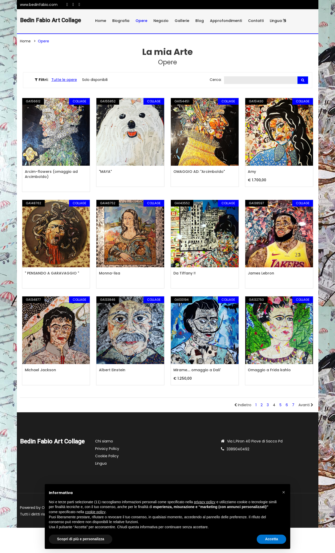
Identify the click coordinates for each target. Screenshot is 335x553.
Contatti (256, 20)
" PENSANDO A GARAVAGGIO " (52, 273)
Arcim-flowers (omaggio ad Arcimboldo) (51, 175)
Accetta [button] (271, 539)
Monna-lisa (109, 273)
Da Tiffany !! (184, 273)
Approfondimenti (226, 20)
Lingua (278, 20)
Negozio (161, 20)
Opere (141, 20)
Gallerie (182, 20)
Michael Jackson (40, 370)
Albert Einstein (112, 370)
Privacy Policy (107, 449)
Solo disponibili (95, 80)
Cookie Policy (107, 456)
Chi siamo (104, 441)
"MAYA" (105, 172)
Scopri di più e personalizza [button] (80, 539)
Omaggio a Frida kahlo (269, 370)
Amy (252, 172)
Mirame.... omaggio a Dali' (197, 370)
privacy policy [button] (204, 502)
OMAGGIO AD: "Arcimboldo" (199, 172)
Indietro (242, 405)
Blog (199, 20)
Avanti (305, 405)
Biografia (120, 20)
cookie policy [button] (95, 512)
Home (100, 20)
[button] (284, 492)
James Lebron (261, 273)
